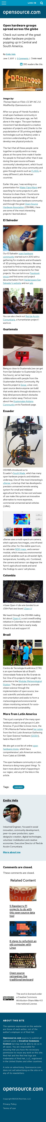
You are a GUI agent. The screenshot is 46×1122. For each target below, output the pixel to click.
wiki (31, 283)
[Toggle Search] (41, 3)
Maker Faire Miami (28, 187)
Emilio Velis (11, 54)
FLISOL (35, 171)
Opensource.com (12, 1038)
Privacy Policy (10, 1104)
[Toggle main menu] (4, 3)
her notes (38, 729)
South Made (19, 473)
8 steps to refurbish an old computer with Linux (23, 944)
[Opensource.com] (21, 13)
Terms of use (9, 1108)
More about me (12, 852)
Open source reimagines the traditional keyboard (21, 976)
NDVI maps (20, 549)
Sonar (23, 384)
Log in (32, 3)
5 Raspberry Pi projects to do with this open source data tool (22, 911)
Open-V (28, 608)
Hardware (18, 787)
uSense (6, 483)
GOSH (35, 735)
